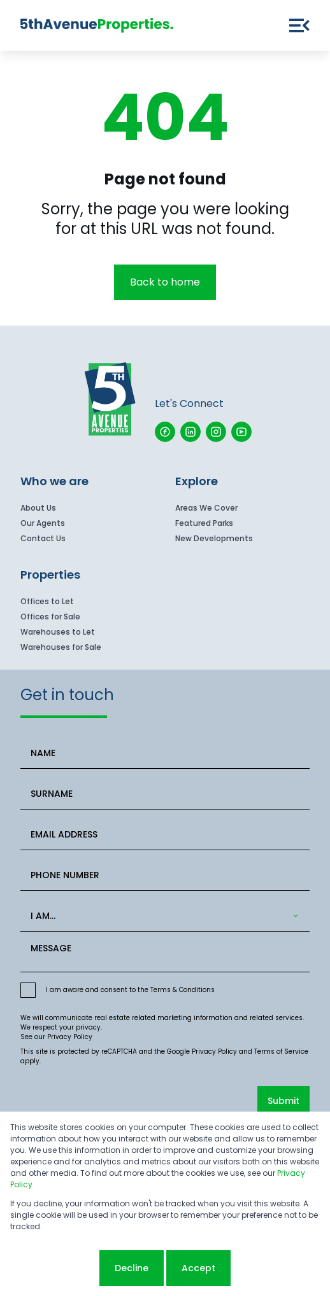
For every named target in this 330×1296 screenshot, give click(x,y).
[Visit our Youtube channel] (241, 432)
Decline (131, 1268)
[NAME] (165, 753)
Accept (198, 1268)
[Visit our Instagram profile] (216, 432)
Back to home (165, 282)
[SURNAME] (165, 794)
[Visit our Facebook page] (165, 432)
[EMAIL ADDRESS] (165, 835)
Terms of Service (281, 1051)
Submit (283, 1100)
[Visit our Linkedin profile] (190, 432)
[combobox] (162, 916)
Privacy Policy (69, 1037)
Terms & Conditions (182, 990)
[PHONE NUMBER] (165, 875)
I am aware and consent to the (130, 990)
